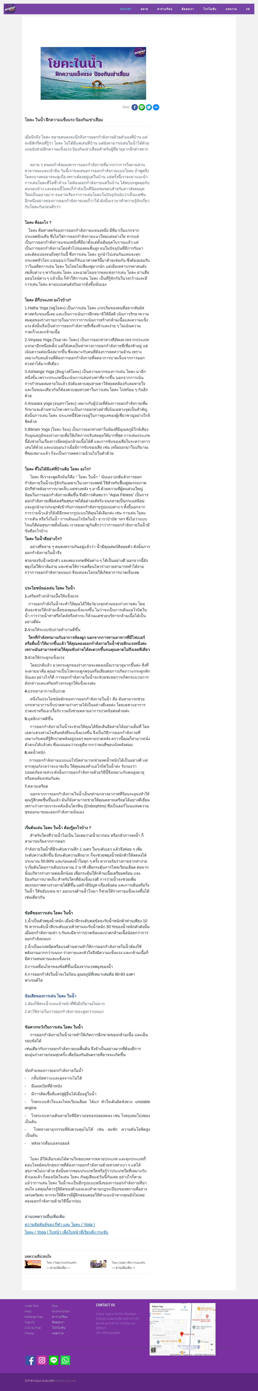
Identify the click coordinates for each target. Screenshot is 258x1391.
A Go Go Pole (33, 1328)
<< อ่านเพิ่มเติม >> (58, 1268)
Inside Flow (31, 1306)
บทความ (231, 9)
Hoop (28, 1311)
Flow (55, 1306)
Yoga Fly (30, 1322)
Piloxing (29, 1333)
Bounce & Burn (61, 1311)
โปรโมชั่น (209, 9)
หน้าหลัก (125, 9)
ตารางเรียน (164, 9)
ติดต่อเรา (188, 9)
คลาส (144, 9)
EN (248, 9)
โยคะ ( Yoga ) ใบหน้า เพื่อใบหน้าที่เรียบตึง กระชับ (66, 1232)
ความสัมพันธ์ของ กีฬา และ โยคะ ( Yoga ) (60, 1224)
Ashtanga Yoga (34, 1317)
